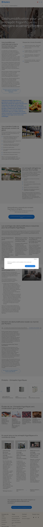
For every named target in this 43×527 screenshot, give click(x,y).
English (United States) (30, 266)
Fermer (36, 259)
